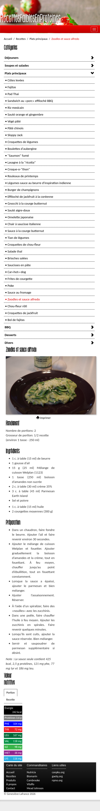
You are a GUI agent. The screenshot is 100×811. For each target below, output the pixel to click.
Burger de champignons (23, 190)
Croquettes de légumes (22, 142)
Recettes (21, 39)
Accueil (8, 39)
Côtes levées (15, 80)
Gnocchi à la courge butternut (27, 203)
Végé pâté (14, 121)
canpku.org (58, 772)
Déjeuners (11, 58)
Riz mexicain (15, 108)
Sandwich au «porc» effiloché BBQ (30, 101)
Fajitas (11, 87)
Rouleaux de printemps (22, 176)
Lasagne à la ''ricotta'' (21, 162)
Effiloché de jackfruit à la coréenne (30, 197)
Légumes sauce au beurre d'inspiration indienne (39, 183)
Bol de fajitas (15, 320)
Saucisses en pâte (19, 265)
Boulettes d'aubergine (22, 149)
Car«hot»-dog (16, 272)
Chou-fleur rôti (17, 306)
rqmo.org (57, 780)
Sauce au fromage (19, 292)
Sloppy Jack (15, 135)
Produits (11, 780)
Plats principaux (39, 39)
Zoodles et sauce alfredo (23, 299)
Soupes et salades (17, 65)
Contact (10, 788)
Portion (10, 692)
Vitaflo (30, 784)
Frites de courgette (19, 279)
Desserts (10, 335)
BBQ (8, 327)
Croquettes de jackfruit (22, 313)
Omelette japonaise (20, 217)
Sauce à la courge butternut (25, 231)
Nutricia (31, 772)
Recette (10, 699)
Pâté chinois (15, 128)
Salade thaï (14, 251)
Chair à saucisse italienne (24, 224)
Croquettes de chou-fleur (24, 245)
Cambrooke (33, 780)
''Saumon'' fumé (18, 156)
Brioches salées (17, 258)
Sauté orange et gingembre (25, 114)
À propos (11, 784)
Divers (9, 343)
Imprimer (43, 418)
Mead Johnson (35, 788)
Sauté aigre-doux (18, 210)
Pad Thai (13, 94)
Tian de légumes (18, 238)
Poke (10, 286)
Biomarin (32, 776)
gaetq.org (57, 776)
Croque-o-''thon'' (18, 169)
